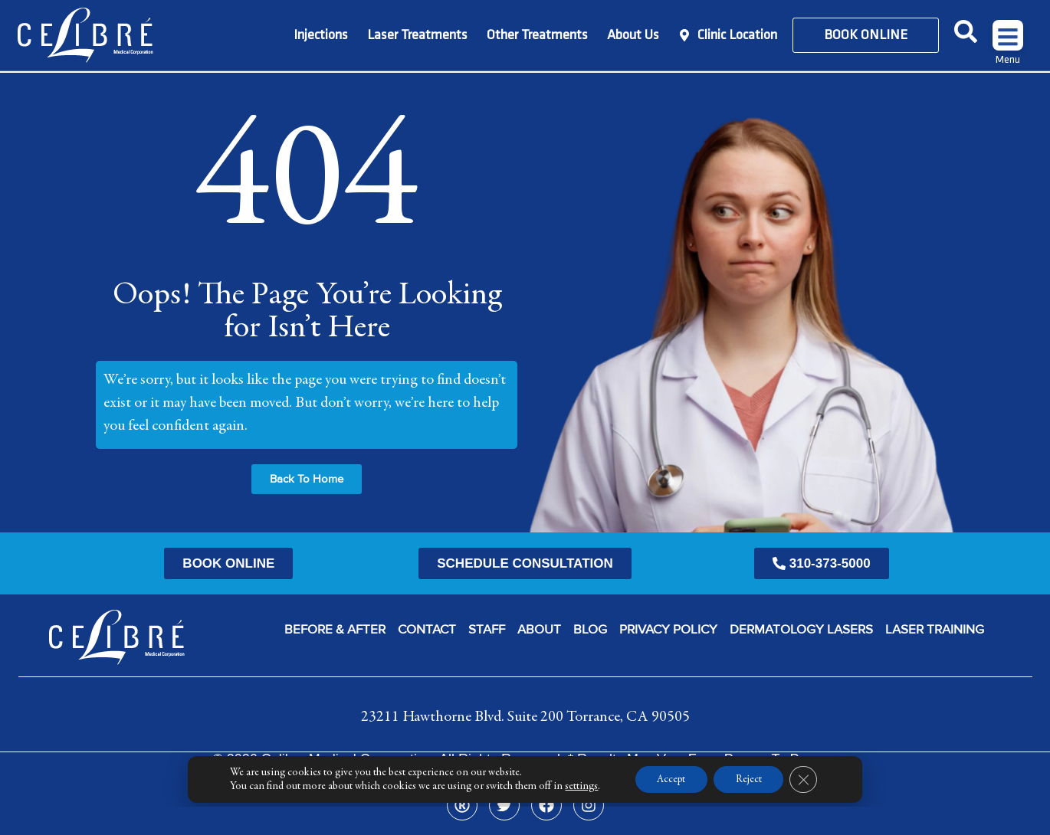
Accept (669, 807)
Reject (750, 807)
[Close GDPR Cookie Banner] (805, 807)
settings (579, 814)
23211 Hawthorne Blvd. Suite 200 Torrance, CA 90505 (525, 716)
